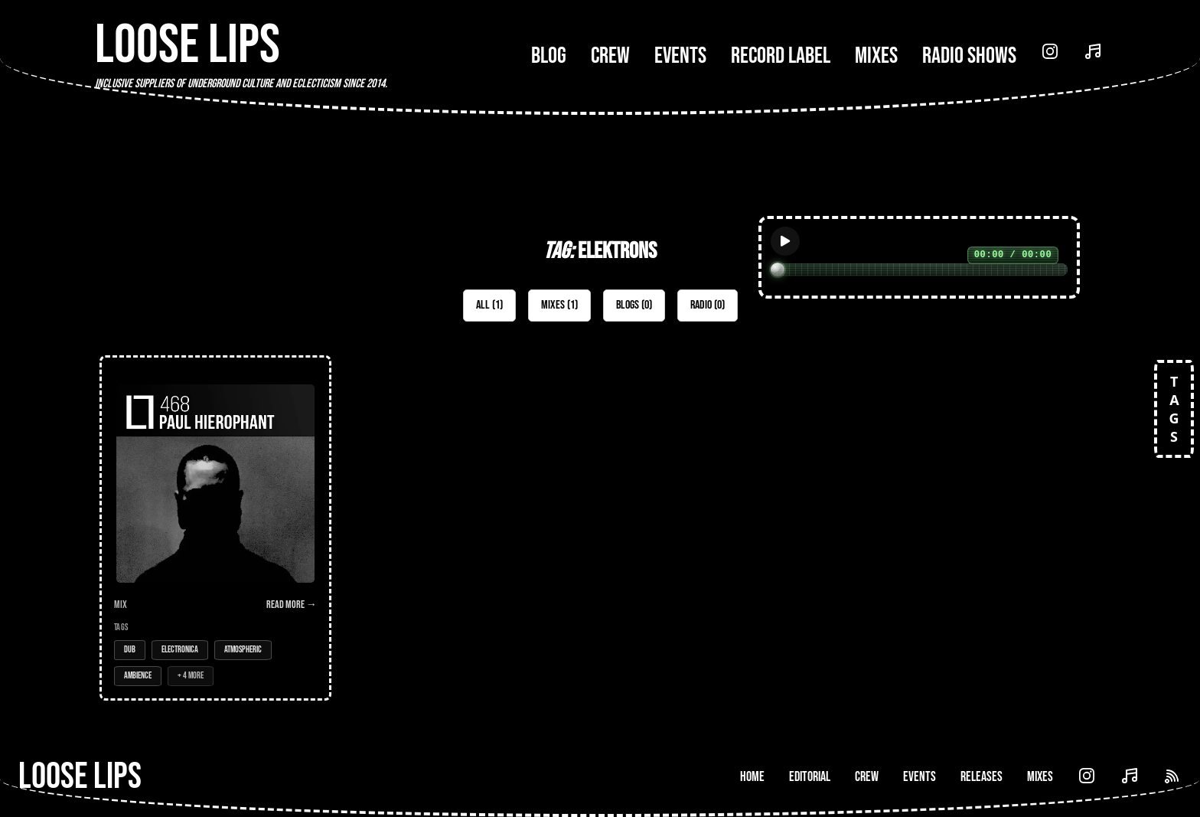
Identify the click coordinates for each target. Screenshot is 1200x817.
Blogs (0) (634, 305)
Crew (610, 56)
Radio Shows (969, 56)
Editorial (809, 777)
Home (752, 777)
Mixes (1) (559, 305)
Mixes (876, 56)
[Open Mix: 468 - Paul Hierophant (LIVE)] (215, 528)
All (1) (489, 305)
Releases (981, 777)
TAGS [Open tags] (1174, 409)
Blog (548, 56)
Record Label (780, 56)
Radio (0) (707, 305)
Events (680, 56)
